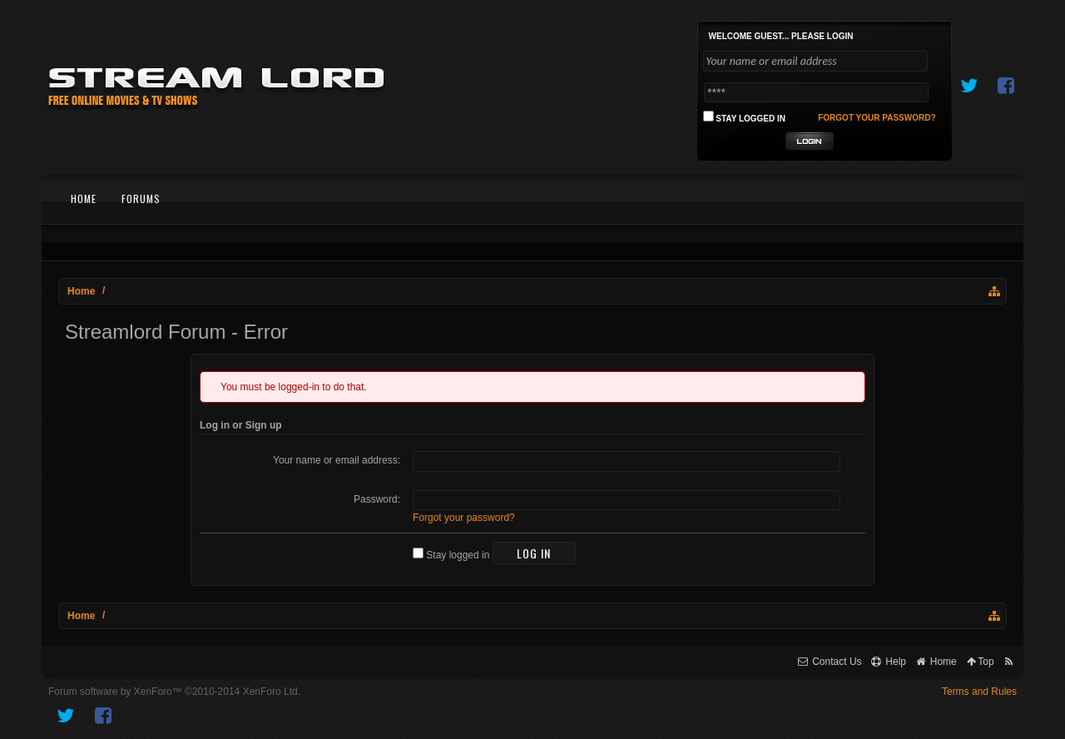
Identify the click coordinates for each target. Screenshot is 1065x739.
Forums (141, 198)
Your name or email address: (336, 460)
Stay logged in (451, 555)
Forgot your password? (464, 517)
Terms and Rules (979, 691)
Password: (377, 499)
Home (84, 198)
